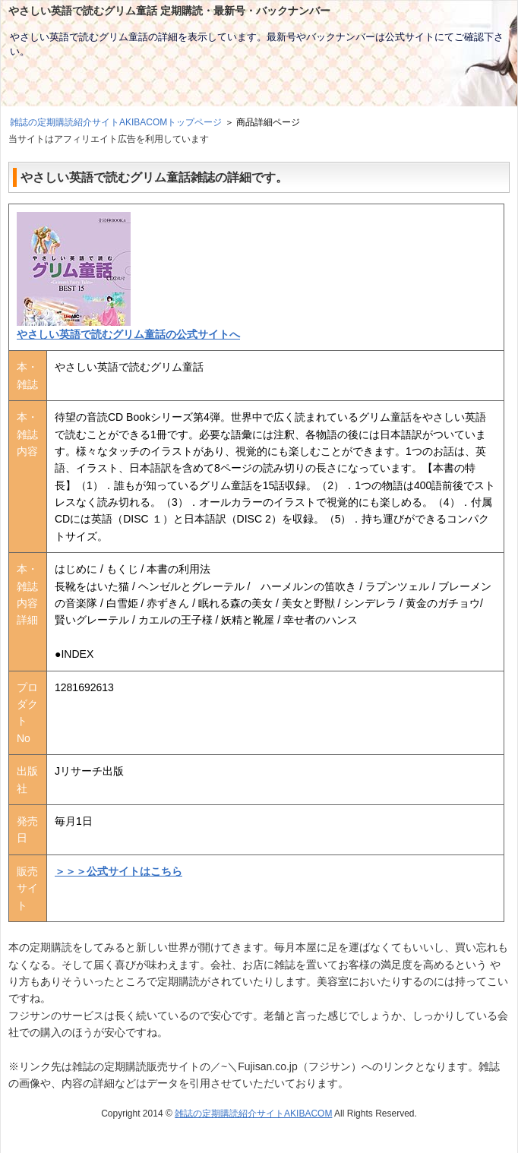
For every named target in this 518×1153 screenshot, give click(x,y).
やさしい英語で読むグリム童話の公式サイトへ (128, 334)
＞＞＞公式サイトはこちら (118, 871)
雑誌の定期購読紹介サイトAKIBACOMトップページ (116, 122)
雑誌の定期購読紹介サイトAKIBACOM (253, 1113)
